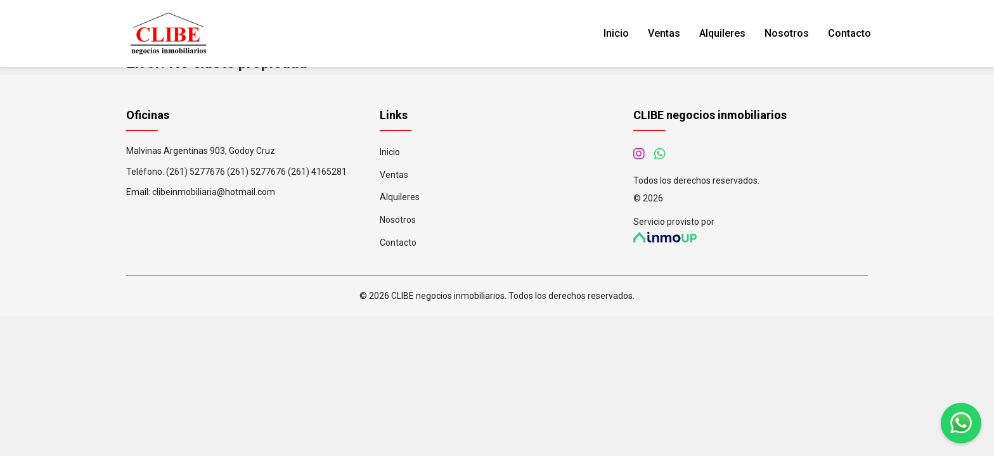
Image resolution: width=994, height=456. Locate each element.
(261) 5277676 (195, 172)
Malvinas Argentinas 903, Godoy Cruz (200, 151)
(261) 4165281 (317, 172)
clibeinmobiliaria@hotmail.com (213, 192)
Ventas (664, 33)
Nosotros (787, 33)
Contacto (849, 33)
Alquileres (722, 33)
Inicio (616, 33)
